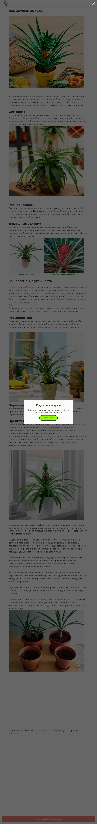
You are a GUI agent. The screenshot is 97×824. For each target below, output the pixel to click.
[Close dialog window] (93, 3)
